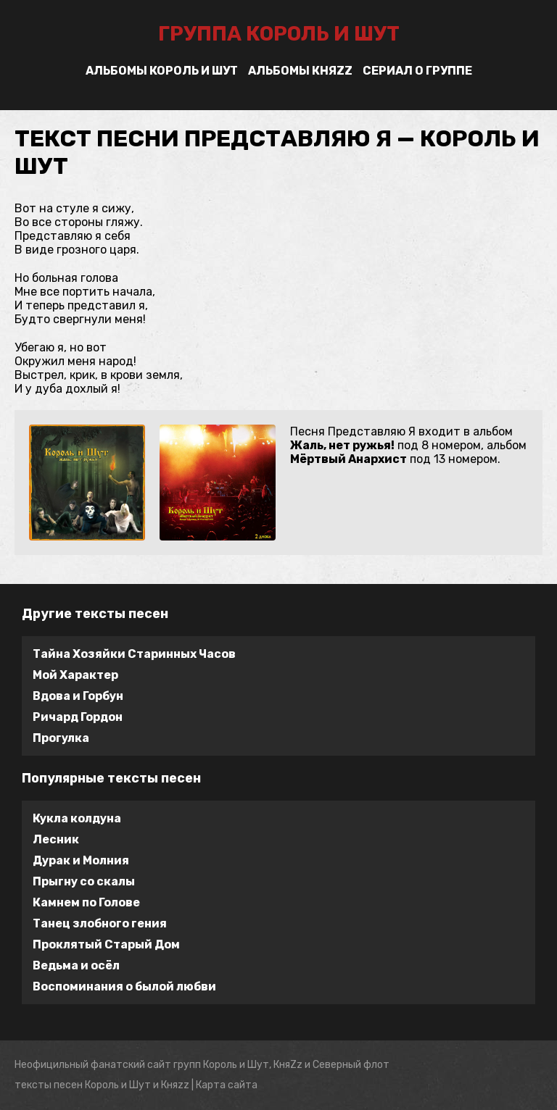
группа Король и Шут (279, 34)
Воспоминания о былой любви (124, 986)
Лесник (56, 839)
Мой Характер (75, 675)
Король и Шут (118, 1085)
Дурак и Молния (81, 860)
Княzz (175, 1085)
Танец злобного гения (100, 923)
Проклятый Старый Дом (106, 944)
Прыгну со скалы (84, 881)
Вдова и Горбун (78, 696)
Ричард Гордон (78, 717)
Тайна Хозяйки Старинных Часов (134, 654)
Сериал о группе (417, 71)
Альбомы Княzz (300, 71)
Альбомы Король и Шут (162, 71)
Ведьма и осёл (76, 965)
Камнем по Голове (86, 902)
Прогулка (61, 738)
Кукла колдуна (77, 818)
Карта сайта (226, 1085)
